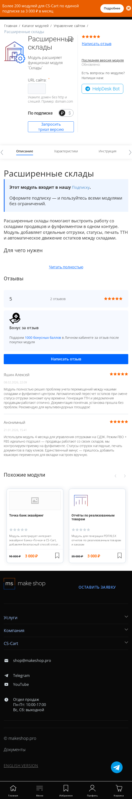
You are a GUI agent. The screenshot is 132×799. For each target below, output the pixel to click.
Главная (10, 25)
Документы (15, 749)
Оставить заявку (97, 587)
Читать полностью (66, 267)
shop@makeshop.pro (27, 660)
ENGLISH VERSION (21, 765)
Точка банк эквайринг (26, 515)
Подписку (81, 187)
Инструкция (107, 151)
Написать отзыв (96, 43)
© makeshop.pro (20, 738)
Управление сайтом (69, 25)
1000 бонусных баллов (43, 337)
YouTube (16, 684)
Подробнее (112, 8)
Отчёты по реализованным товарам (93, 517)
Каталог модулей (35, 25)
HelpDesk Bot (106, 89)
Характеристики (66, 151)
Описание (24, 151)
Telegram (17, 675)
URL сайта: (37, 80)
